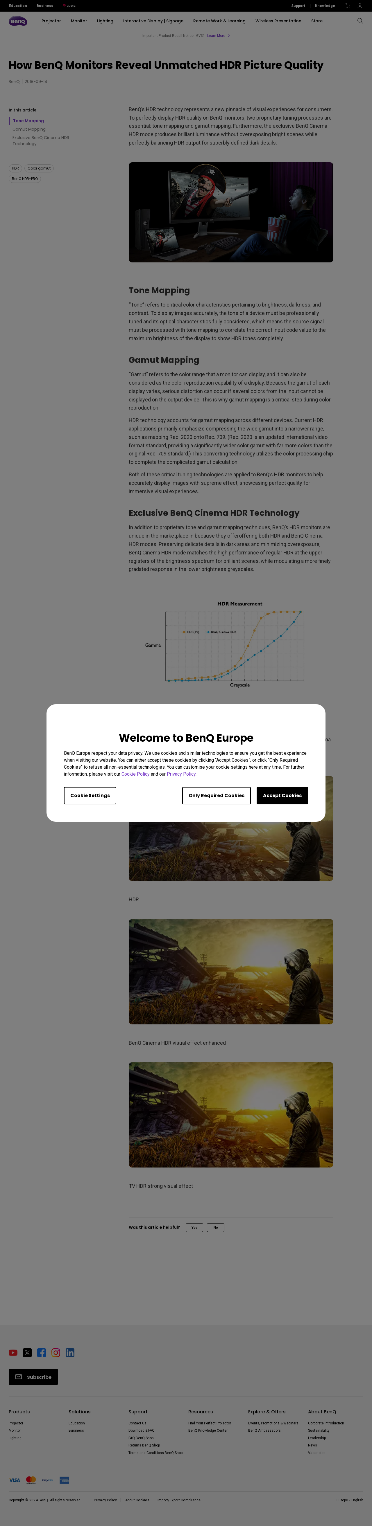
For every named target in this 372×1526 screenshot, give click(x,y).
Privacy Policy (181, 774)
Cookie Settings (90, 795)
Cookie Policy (135, 774)
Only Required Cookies (216, 795)
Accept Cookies (282, 795)
